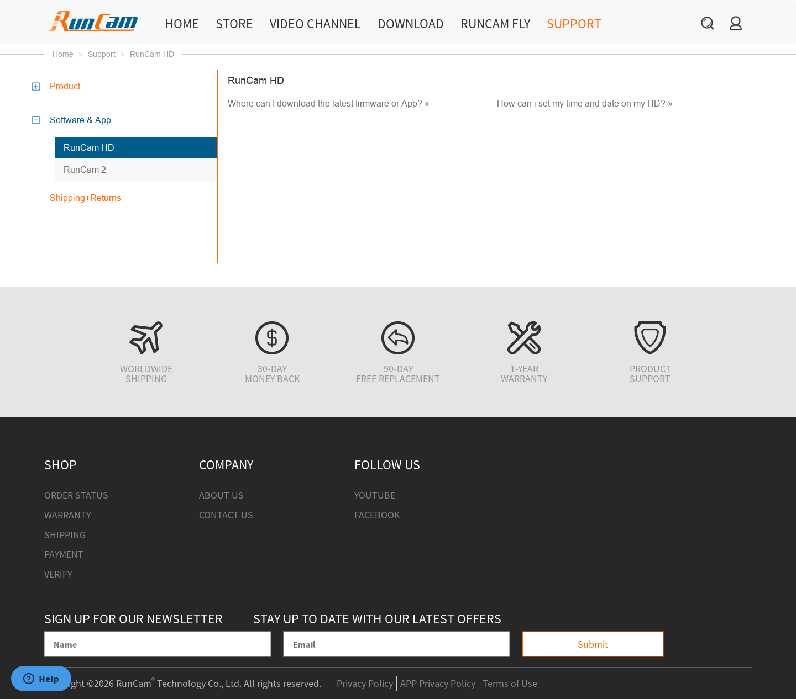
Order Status (76, 495)
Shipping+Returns (85, 198)
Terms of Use (510, 683)
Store (234, 23)
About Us (221, 495)
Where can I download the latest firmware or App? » (329, 103)
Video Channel (315, 23)
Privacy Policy (365, 683)
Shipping (65, 534)
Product (60, 86)
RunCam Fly (495, 23)
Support (574, 23)
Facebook (377, 515)
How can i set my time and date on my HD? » (585, 103)
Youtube (374, 495)
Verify (58, 574)
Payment (63, 554)
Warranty (67, 515)
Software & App (76, 119)
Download (411, 23)
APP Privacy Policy (437, 683)
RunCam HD (89, 147)
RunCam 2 (85, 169)
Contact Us (226, 515)
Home (182, 23)
